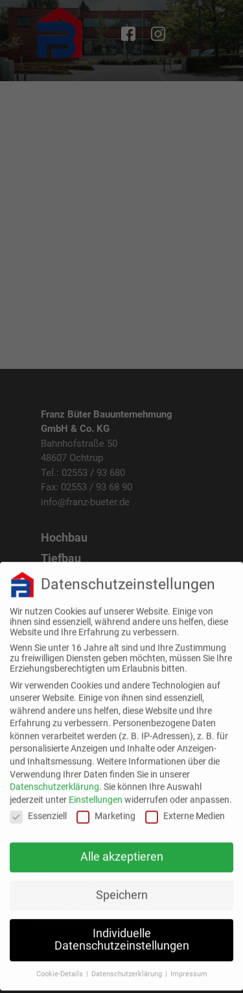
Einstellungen (95, 791)
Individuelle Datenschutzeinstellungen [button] (121, 932)
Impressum (188, 966)
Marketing (105, 808)
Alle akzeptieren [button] (121, 848)
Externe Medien (185, 808)
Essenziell (38, 808)
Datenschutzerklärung (54, 778)
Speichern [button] (122, 887)
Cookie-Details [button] (60, 966)
